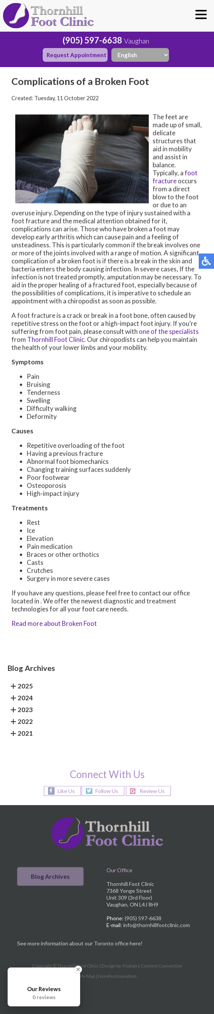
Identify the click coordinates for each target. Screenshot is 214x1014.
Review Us (152, 791)
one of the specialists (169, 332)
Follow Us (106, 791)
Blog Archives (50, 876)
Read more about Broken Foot (54, 624)
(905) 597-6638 (92, 40)
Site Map (86, 976)
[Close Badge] (78, 969)
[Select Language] (140, 55)
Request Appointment (76, 54)
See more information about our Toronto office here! (80, 943)
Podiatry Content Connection (152, 966)
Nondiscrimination (117, 976)
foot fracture (175, 177)
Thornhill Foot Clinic (55, 340)
